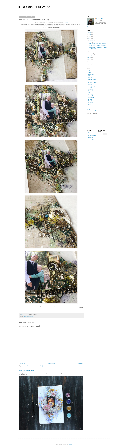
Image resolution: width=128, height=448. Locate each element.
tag (88, 105)
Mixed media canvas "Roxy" (27, 370)
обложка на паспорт (92, 82)
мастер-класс (91, 80)
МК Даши (65, 22)
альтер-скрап (91, 74)
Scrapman (90, 102)
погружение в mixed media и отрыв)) (97, 43)
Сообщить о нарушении (93, 110)
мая (91, 42)
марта (91, 53)
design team (90, 137)
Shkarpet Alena (99, 18)
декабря (92, 40)
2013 (89, 63)
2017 (89, 38)
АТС (89, 75)
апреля (91, 51)
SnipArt (89, 104)
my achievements (92, 135)
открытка (90, 84)
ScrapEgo (90, 99)
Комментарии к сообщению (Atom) (35, 365)
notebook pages (91, 139)
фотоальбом (91, 90)
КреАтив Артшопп (92, 79)
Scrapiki (90, 100)
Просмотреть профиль (92, 26)
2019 (89, 34)
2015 (89, 59)
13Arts (89, 70)
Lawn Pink (90, 94)
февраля (92, 54)
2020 (89, 32)
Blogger (70, 444)
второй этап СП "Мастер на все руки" (97, 45)
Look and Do (91, 95)
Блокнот (90, 77)
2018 (89, 36)
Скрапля (90, 87)
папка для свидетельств (93, 85)
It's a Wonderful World (34, 7)
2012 (89, 65)
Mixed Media (30, 316)
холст (89, 92)
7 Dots (89, 72)
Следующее (22, 363)
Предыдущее (80, 363)
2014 (89, 61)
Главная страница (51, 363)
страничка (26, 316)
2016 (89, 57)
